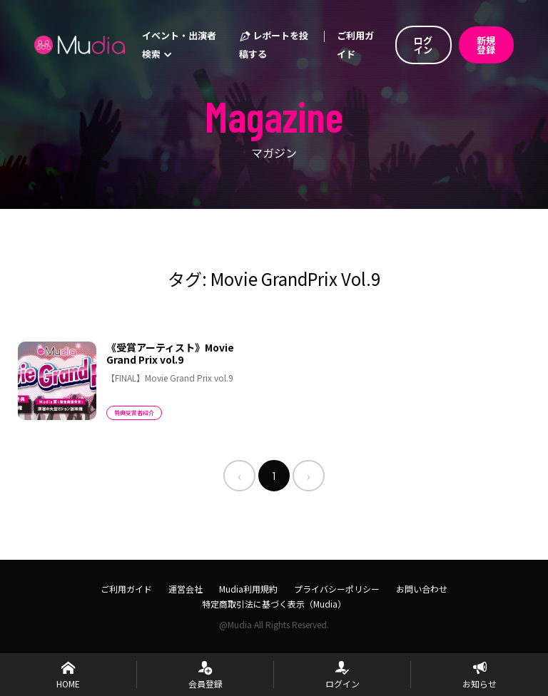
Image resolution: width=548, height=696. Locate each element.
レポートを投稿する (273, 45)
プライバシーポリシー (337, 589)
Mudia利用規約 (248, 589)
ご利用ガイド (355, 45)
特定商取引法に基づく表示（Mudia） (274, 604)
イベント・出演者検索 (179, 45)
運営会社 (185, 589)
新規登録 (486, 45)
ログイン (423, 45)
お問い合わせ (421, 589)
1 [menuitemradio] (274, 475)
